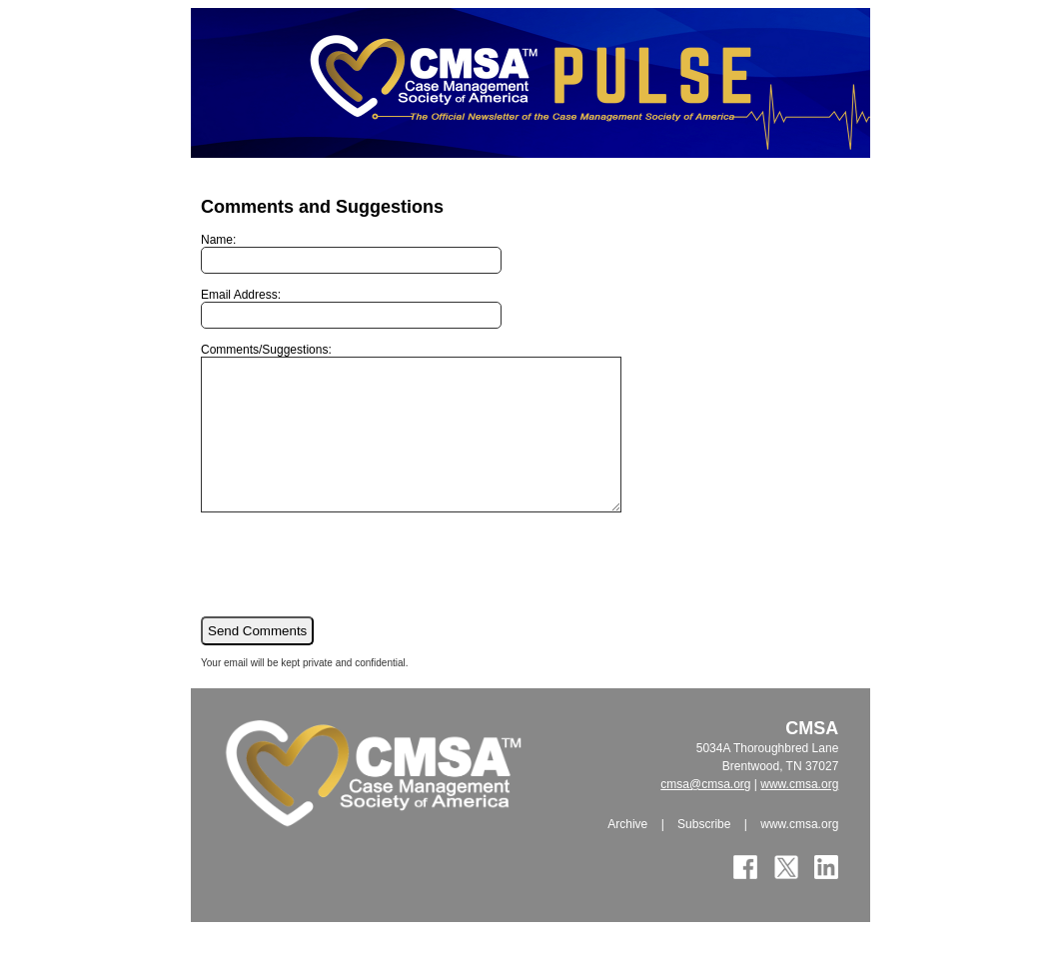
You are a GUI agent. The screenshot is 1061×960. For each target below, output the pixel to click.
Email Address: (351, 308)
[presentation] (353, 593)
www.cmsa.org (799, 814)
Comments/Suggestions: (436, 442)
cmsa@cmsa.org (705, 814)
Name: (351, 253)
